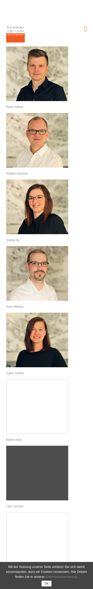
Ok (46, 583)
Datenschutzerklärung (61, 577)
